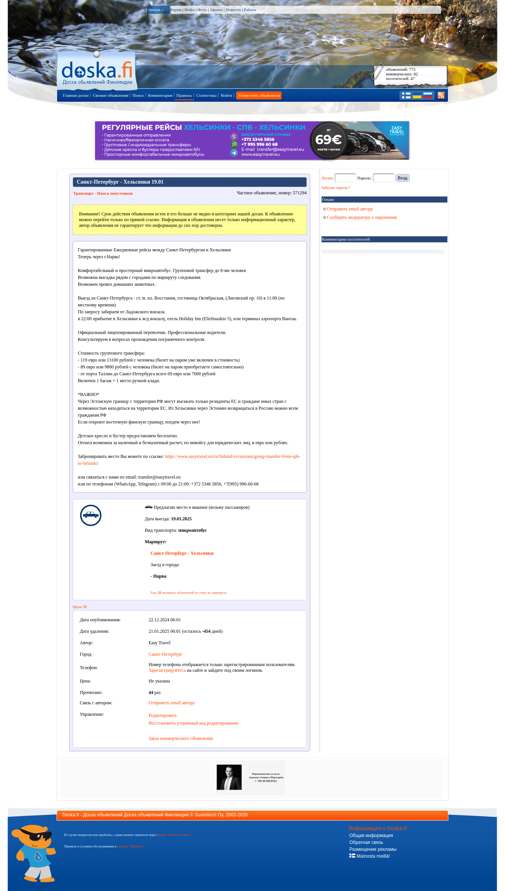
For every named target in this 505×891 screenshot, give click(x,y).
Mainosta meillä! (369, 856)
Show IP (80, 606)
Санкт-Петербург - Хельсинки (182, 553)
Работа (250, 9)
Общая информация (371, 835)
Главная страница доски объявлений (98, 69)
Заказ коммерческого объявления (181, 738)
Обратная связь (366, 842)
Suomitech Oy (209, 815)
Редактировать (163, 715)
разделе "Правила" (130, 846)
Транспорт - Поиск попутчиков (103, 193)
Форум (175, 9)
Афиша (216, 9)
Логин (326, 178)
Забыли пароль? (335, 187)
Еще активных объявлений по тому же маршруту (188, 593)
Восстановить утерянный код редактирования (193, 723)
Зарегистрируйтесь (167, 670)
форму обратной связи (173, 835)
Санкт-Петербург (165, 654)
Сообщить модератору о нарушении (360, 217)
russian (156, 9)
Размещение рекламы (373, 849)
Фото (202, 9)
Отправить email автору (172, 702)
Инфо (189, 9)
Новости (233, 9)
